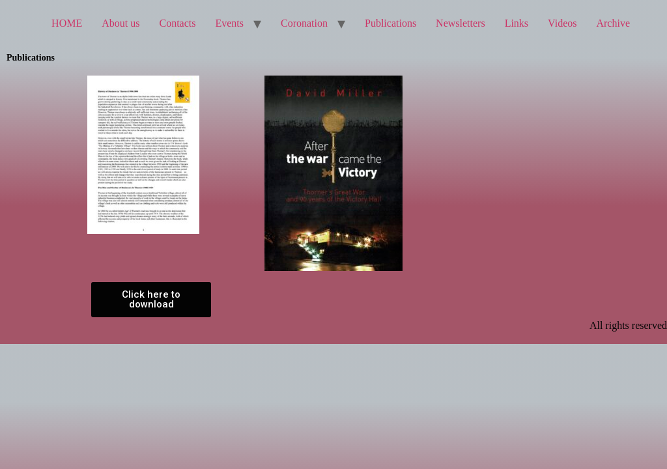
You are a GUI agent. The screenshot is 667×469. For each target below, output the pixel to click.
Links (516, 23)
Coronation (304, 23)
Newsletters (460, 23)
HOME (66, 23)
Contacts (177, 23)
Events (229, 23)
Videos (562, 23)
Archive (613, 23)
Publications (390, 23)
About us (120, 23)
